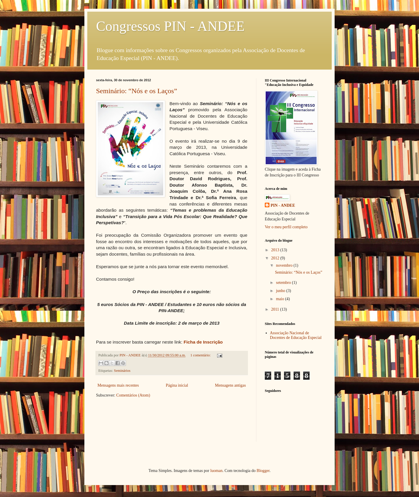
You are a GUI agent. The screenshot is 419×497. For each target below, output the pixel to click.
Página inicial (177, 385)
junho (281, 291)
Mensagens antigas (230, 385)
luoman (216, 470)
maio (280, 299)
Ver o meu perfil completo (286, 227)
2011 (275, 309)
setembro (284, 282)
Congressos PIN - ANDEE (170, 26)
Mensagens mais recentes (118, 385)
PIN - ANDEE (283, 205)
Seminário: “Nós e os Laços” (136, 91)
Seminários (122, 371)
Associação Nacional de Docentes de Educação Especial (296, 335)
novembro (284, 265)
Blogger (263, 470)
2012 (275, 258)
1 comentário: (201, 355)
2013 (275, 250)
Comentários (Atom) (133, 395)
